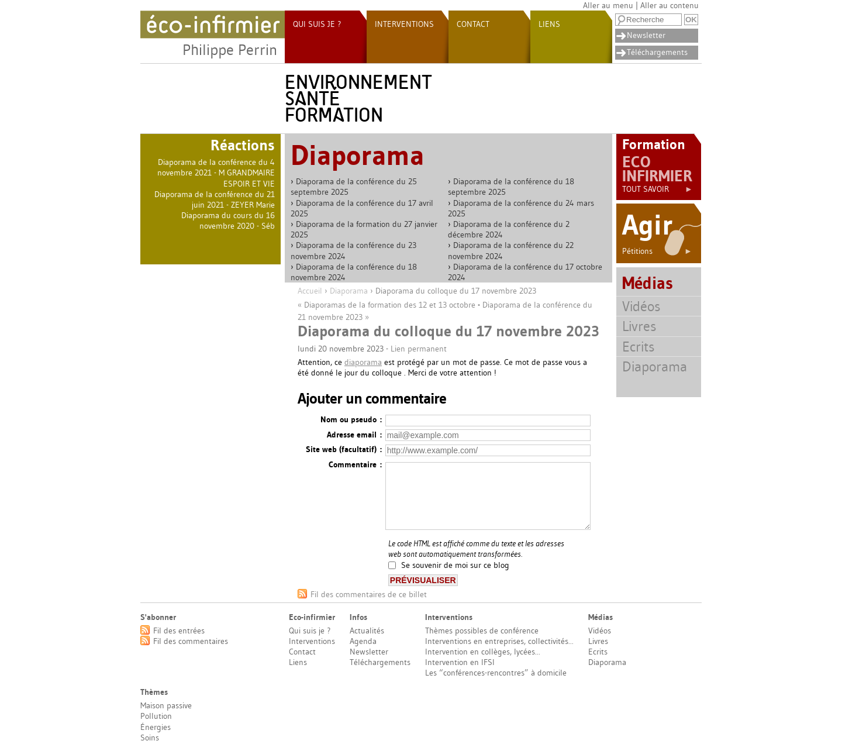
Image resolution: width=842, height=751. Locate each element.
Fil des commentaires (190, 641)
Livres (639, 326)
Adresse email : (354, 434)
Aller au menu (608, 5)
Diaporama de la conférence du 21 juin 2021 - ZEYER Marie (214, 199)
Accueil (310, 290)
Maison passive (166, 705)
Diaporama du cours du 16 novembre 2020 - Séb (228, 220)
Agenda (363, 641)
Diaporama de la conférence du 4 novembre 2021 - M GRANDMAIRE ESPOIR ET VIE (216, 172)
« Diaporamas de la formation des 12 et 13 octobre (386, 304)
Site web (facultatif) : (344, 449)
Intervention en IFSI (460, 662)
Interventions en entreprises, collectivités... (499, 641)
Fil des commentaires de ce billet (368, 594)
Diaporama (349, 290)
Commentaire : (355, 464)
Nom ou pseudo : (351, 419)
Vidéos (641, 306)
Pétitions (657, 251)
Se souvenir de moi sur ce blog (455, 565)
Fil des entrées (179, 630)
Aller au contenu (669, 5)
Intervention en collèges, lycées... (482, 651)
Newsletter (646, 35)
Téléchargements (657, 52)
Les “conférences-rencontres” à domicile (496, 672)
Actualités (367, 630)
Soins (149, 737)
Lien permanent (419, 348)
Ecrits (638, 346)
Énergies (155, 727)
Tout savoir (657, 189)
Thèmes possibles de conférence (482, 630)
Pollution (156, 716)
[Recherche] (648, 19)
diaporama (363, 362)
